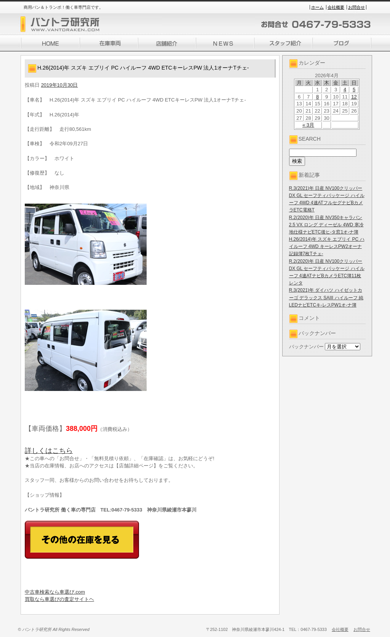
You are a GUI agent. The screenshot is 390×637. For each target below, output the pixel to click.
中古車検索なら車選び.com (55, 592)
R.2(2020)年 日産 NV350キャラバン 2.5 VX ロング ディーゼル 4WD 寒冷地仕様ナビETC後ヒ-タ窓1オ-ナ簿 (326, 225)
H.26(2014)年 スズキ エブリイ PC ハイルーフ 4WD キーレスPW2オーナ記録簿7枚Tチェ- (326, 246)
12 (353, 97)
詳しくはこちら (49, 450)
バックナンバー (306, 346)
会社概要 (336, 7)
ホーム (317, 7)
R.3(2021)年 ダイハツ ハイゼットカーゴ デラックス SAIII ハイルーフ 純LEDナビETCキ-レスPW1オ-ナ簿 (326, 297)
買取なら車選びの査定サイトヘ (59, 599)
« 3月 (308, 125)
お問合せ (356, 7)
